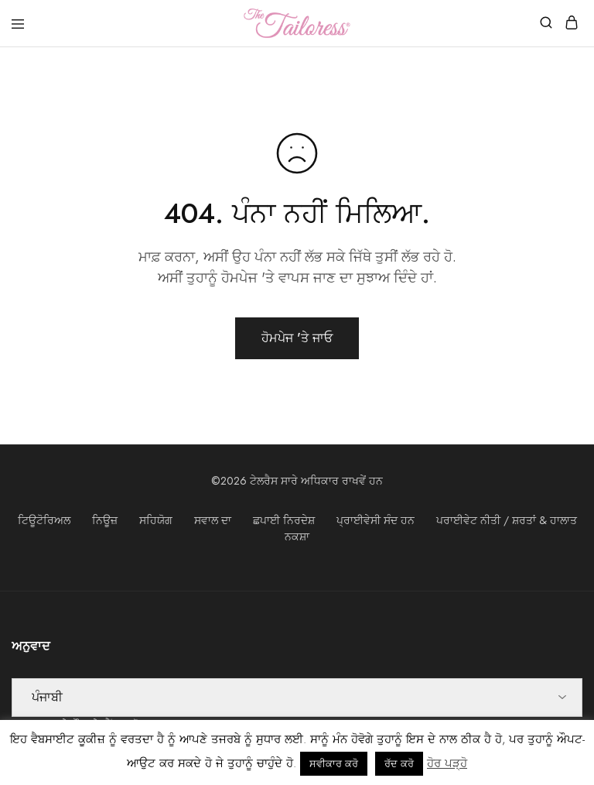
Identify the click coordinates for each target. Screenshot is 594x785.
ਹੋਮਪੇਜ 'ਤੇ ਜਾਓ (297, 338)
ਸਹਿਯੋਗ (155, 520)
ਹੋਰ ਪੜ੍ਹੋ (447, 763)
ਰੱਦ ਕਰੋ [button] (399, 763)
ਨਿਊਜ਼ (105, 520)
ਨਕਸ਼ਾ (297, 536)
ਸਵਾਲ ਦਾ (212, 520)
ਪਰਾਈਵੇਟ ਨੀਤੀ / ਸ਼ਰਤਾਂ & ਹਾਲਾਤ (506, 520)
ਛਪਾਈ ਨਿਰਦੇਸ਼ (284, 520)
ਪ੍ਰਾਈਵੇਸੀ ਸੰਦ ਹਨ (375, 520)
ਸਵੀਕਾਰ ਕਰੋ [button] (333, 763)
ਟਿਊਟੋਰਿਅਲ (44, 520)
